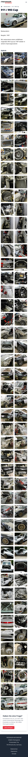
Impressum (14, 751)
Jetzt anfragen (9, 727)
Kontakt (14, 754)
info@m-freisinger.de (14, 740)
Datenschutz (14, 749)
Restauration (7, 6)
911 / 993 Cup (15, 6)
